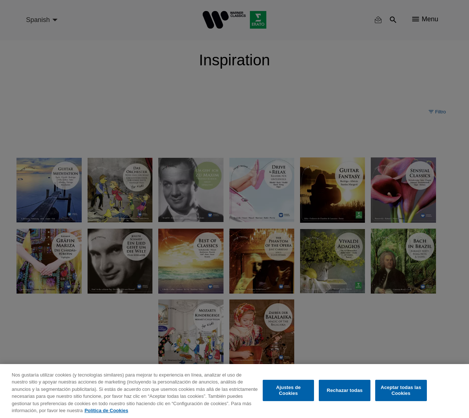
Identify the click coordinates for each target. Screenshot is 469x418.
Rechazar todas (345, 390)
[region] (234, 391)
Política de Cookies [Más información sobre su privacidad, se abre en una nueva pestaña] (106, 410)
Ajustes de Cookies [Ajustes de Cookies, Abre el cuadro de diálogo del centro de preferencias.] (288, 390)
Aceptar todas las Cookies (401, 390)
